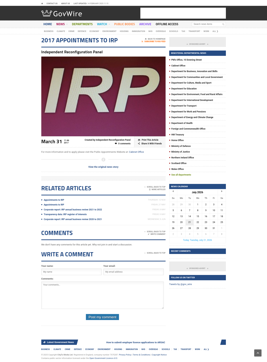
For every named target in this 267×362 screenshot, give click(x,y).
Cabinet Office (136, 152)
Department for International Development (192, 100)
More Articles (157, 189)
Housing (124, 31)
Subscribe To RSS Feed (153, 41)
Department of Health (182, 123)
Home (47, 24)
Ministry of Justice (180, 152)
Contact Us (52, 4)
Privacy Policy (125, 355)
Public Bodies (124, 24)
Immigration (138, 31)
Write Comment (157, 234)
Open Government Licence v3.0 (103, 358)
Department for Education (184, 88)
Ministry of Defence (181, 146)
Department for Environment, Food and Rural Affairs (197, 94)
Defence (82, 31)
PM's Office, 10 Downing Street (186, 60)
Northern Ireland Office (182, 157)
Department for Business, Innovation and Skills (194, 71)
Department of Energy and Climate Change (192, 117)
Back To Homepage (155, 39)
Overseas (161, 31)
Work (206, 31)
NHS (150, 31)
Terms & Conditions (141, 355)
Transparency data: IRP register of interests (65, 214)
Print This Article (148, 140)
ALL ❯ (215, 31)
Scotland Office (179, 163)
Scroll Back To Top (154, 187)
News (61, 25)
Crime (71, 31)
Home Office (177, 140)
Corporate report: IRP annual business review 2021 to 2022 (73, 209)
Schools (173, 31)
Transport (194, 31)
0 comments (122, 144)
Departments (82, 24)
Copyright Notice (159, 355)
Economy (94, 31)
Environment (110, 31)
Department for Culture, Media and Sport (191, 83)
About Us (65, 4)
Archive (145, 24)
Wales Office (177, 169)
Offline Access (167, 24)
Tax (183, 31)
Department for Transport (184, 106)
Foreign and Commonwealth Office (188, 129)
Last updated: (91, 4)
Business (49, 31)
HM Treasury (177, 134)
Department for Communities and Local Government (197, 77)
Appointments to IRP (54, 200)
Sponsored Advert (197, 44)
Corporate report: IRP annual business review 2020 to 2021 (73, 219)
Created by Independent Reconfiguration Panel (107, 140)
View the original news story (103, 166)
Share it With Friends (150, 144)
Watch (103, 25)
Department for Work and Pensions (188, 111)
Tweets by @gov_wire (180, 284)
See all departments (181, 175)
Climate (61, 31)
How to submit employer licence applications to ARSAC (136, 342)
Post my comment (102, 317)
